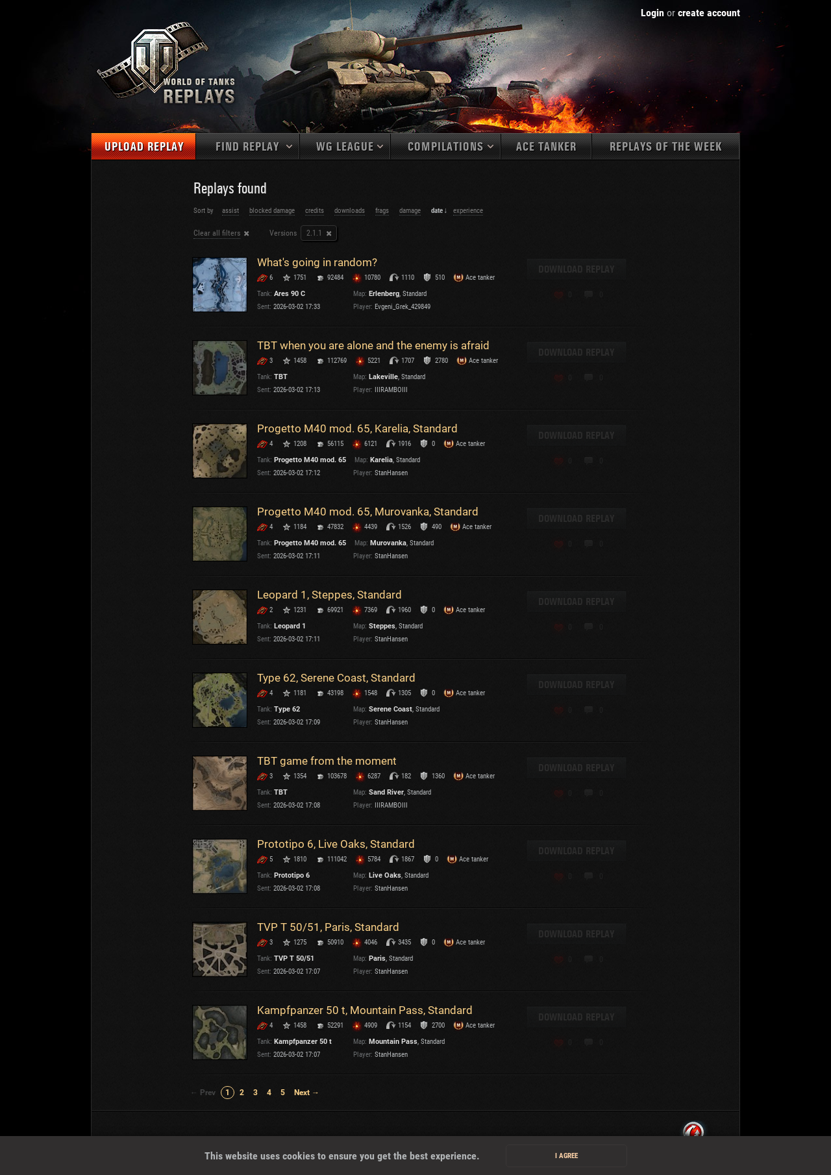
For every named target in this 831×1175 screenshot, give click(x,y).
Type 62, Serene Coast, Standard (336, 677)
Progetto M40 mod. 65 (310, 460)
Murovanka (388, 543)
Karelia (381, 460)
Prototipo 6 (292, 875)
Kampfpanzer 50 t (303, 1041)
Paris (377, 958)
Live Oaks (385, 875)
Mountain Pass (393, 1041)
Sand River (386, 792)
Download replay (576, 269)
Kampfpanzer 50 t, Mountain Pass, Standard (365, 1010)
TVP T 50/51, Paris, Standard (328, 927)
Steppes (382, 626)
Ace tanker (546, 147)
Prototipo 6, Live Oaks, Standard (336, 843)
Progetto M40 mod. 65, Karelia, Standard (357, 428)
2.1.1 (314, 233)
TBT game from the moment (327, 760)
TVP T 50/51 (294, 958)
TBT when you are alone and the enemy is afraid (373, 345)
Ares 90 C (289, 294)
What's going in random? (317, 262)
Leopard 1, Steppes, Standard (329, 594)
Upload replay (144, 147)
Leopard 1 (290, 626)
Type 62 (287, 709)
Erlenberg (384, 294)
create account (709, 12)
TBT (281, 377)
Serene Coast (390, 709)
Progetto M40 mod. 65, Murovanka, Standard (367, 511)
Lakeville (383, 377)
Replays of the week (666, 147)
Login (652, 12)
